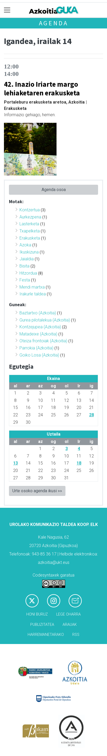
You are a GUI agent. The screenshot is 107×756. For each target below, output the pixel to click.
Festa (24, 279)
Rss (75, 634)
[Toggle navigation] (7, 10)
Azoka (25, 244)
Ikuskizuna (29, 252)
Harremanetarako (46, 634)
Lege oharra (68, 614)
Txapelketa (29, 230)
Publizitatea (42, 624)
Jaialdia (26, 258)
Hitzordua (28, 273)
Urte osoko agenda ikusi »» (37, 490)
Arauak (70, 624)
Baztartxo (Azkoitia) (37, 312)
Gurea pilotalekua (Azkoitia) (44, 320)
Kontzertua (29, 209)
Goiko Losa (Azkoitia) (39, 355)
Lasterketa (29, 223)
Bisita (24, 266)
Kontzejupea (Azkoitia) (40, 326)
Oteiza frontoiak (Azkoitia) (43, 340)
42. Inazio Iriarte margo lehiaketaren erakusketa (42, 88)
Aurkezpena (30, 217)
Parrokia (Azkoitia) (36, 347)
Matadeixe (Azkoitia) (38, 333)
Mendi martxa (32, 287)
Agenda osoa (54, 189)
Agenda (53, 23)
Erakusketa (29, 238)
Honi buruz (37, 614)
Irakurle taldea (32, 293)
